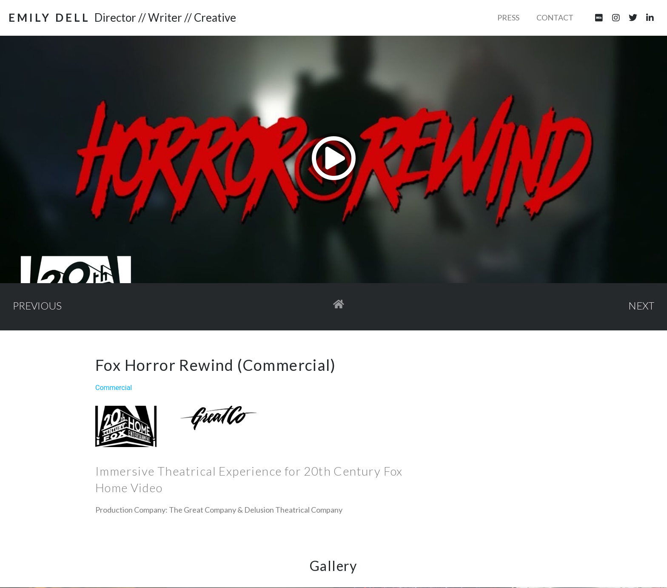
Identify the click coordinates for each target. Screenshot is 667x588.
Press (508, 17)
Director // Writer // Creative (165, 17)
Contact (554, 17)
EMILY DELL (49, 17)
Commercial (113, 388)
